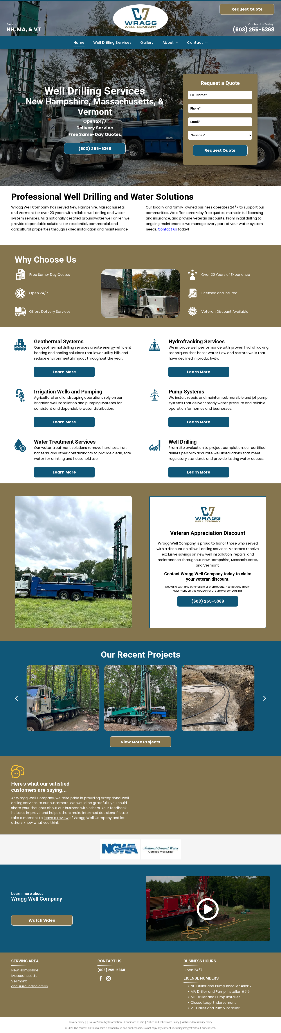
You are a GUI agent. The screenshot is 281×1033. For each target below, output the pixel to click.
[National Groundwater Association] (120, 850)
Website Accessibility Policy (197, 1022)
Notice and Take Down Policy (163, 1022)
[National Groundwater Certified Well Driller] (161, 850)
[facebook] (100, 979)
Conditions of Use (134, 1022)
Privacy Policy (76, 1022)
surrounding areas (33, 986)
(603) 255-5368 (253, 29)
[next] (265, 698)
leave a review (56, 817)
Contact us (167, 229)
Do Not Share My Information (105, 1022)
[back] (16, 698)
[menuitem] (79, 42)
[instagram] (108, 979)
